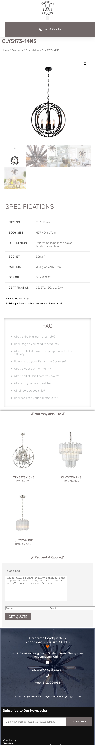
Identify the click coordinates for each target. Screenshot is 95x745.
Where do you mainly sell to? (32, 383)
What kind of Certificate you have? (36, 376)
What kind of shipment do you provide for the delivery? (43, 353)
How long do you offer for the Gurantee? (40, 361)
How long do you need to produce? (36, 344)
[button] (47, 18)
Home (5, 50)
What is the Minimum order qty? (34, 336)
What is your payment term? (32, 368)
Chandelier (32, 50)
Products (17, 50)
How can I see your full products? (36, 398)
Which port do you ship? (29, 390)
